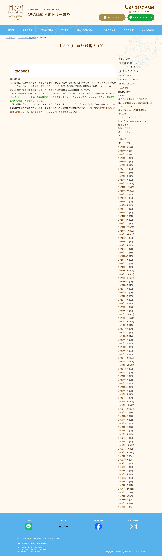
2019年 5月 (123, 426)
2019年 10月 (124, 408)
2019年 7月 (123, 419)
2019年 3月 (123, 434)
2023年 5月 (123, 252)
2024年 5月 (123, 208)
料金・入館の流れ (85, 30)
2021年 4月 (123, 343)
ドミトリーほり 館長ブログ (27, 38)
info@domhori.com (31, 552)
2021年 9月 (123, 325)
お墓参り (122, 139)
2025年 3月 (123, 172)
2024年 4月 (123, 212)
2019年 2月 (123, 437)
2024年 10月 (124, 190)
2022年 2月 (123, 306)
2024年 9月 (123, 194)
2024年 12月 (124, 183)
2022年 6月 (123, 292)
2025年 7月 (123, 157)
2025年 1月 (123, 179)
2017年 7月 (123, 506)
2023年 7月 (123, 245)
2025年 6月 (123, 161)
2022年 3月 (123, 303)
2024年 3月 (123, 216)
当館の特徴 (27, 30)
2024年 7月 (123, 201)
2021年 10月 (124, 321)
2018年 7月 (123, 463)
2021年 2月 (123, 350)
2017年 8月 (123, 503)
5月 (126, 87)
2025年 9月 (123, 150)
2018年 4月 (123, 474)
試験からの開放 (125, 128)
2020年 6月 (123, 379)
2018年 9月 (123, 456)
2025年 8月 (123, 154)
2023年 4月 (123, 256)
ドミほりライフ (108, 30)
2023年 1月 (123, 266)
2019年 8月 (123, 416)
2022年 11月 (124, 274)
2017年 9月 (123, 499)
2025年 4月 (123, 168)
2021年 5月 (123, 339)
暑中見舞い (123, 113)
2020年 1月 (123, 397)
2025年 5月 (123, 165)
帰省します (123, 124)
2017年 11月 (124, 492)
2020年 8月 (123, 372)
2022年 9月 (123, 281)
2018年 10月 (124, 452)
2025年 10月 (124, 146)
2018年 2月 (123, 481)
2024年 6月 (123, 205)
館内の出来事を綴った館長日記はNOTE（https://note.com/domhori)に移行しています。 (135, 103)
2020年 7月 (123, 375)
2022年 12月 (124, 270)
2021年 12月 (124, 314)
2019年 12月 (124, 401)
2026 (122, 87)
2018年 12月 (124, 445)
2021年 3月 (123, 346)
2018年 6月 (123, 466)
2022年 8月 (123, 285)
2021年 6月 (123, 336)
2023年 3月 (123, 259)
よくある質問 (148, 30)
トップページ (10, 38)
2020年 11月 (124, 361)
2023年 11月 (124, 230)
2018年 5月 (123, 470)
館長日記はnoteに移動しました (132, 109)
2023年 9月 (123, 237)
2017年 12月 (124, 488)
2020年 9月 (123, 368)
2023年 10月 (124, 234)
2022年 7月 (123, 288)
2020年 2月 (123, 394)
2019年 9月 (123, 412)
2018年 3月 (123, 477)
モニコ (121, 135)
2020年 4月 (123, 386)
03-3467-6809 (141, 7)
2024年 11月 (124, 186)
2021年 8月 (123, 328)
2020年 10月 (124, 365)
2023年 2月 (123, 263)
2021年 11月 (124, 317)
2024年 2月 (123, 219)
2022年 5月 (123, 296)
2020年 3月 (123, 390)
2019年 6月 (123, 423)
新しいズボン (124, 131)
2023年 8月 (123, 241)
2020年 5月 (123, 383)
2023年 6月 (123, 248)
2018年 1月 (123, 485)
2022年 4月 (123, 299)
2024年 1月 (123, 223)
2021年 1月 (123, 354)
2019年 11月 (124, 405)
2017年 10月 (124, 496)
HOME (11, 30)
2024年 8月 (123, 197)
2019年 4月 (123, 430)
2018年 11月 (124, 448)
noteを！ (122, 95)
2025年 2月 (123, 176)
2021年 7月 (123, 332)
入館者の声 (129, 30)
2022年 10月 (124, 277)
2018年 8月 (123, 459)
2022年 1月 (123, 310)
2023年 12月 (124, 227)
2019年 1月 (123, 441)
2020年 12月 (124, 357)
